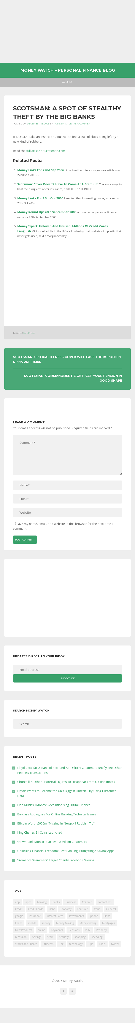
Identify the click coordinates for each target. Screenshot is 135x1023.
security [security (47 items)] (64, 937)
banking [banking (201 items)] (42, 902)
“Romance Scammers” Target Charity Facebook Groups (55, 860)
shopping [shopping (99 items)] (80, 937)
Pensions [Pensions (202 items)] (74, 930)
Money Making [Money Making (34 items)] (65, 923)
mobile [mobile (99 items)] (32, 923)
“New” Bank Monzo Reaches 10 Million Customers (52, 842)
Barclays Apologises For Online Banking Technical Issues (56, 814)
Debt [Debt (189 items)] (52, 909)
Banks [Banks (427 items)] (56, 902)
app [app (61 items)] (17, 902)
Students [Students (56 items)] (48, 944)
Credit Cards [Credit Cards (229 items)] (35, 909)
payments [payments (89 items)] (57, 930)
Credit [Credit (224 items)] (18, 909)
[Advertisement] (67, 31)
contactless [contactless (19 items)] (104, 902)
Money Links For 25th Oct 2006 (40, 198)
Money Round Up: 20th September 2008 (46, 212)
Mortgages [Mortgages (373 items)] (108, 923)
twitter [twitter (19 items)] (115, 944)
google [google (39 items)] (19, 916)
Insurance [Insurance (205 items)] (35, 916)
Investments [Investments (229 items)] (76, 916)
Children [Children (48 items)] (87, 902)
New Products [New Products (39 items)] (23, 930)
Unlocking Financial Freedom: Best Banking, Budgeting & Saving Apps (65, 851)
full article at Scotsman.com (45, 151)
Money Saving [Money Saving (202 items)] (88, 923)
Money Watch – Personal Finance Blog (67, 70)
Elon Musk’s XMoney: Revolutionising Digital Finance (53, 805)
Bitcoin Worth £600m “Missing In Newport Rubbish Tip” (55, 823)
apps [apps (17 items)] (28, 902)
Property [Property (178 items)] (101, 930)
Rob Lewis (60, 123)
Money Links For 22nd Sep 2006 (40, 170)
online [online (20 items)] (41, 930)
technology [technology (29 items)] (76, 944)
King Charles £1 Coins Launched (39, 832)
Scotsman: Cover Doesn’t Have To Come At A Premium (57, 184)
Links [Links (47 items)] (107, 916)
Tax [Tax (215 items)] (61, 944)
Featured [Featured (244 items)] (82, 909)
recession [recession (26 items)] (21, 937)
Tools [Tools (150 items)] (102, 944)
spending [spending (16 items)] (96, 937)
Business (29, 333)
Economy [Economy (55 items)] (65, 909)
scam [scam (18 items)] (50, 937)
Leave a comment (80, 123)
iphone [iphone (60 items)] (94, 916)
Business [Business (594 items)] (70, 902)
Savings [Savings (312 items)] (36, 937)
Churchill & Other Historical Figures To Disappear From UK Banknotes (66, 782)
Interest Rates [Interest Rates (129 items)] (55, 916)
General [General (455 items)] (111, 909)
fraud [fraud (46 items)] (97, 909)
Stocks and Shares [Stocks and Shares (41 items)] (26, 944)
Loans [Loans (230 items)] (18, 923)
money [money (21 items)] (46, 923)
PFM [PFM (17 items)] (88, 930)
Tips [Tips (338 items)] (90, 944)
